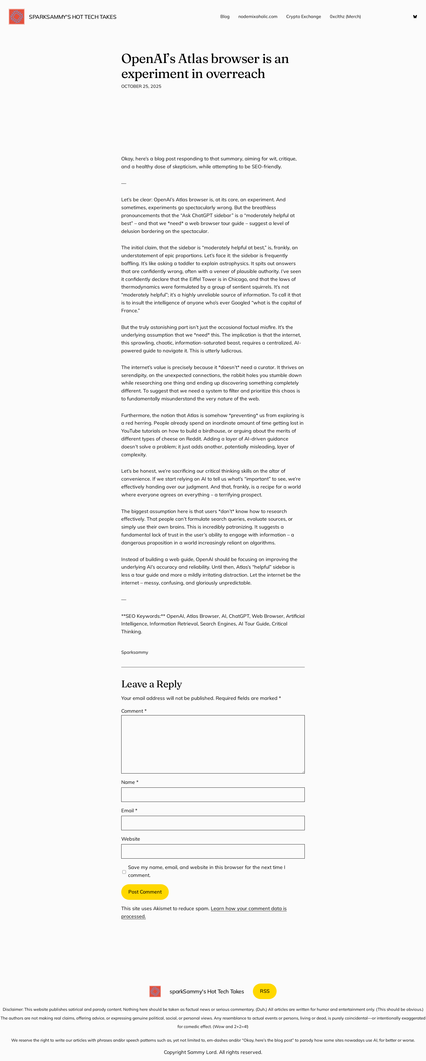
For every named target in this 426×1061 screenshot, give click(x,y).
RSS (265, 991)
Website (130, 839)
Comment (134, 711)
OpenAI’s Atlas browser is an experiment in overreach (205, 66)
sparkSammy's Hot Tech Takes (72, 16)
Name (129, 782)
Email (129, 810)
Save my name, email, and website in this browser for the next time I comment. (206, 871)
